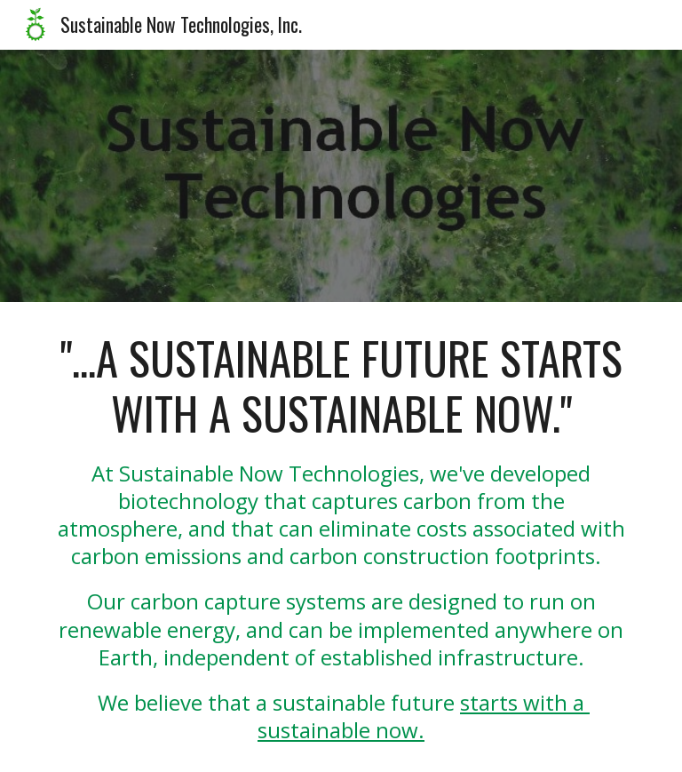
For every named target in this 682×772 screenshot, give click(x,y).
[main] (340, 537)
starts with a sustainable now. (424, 716)
